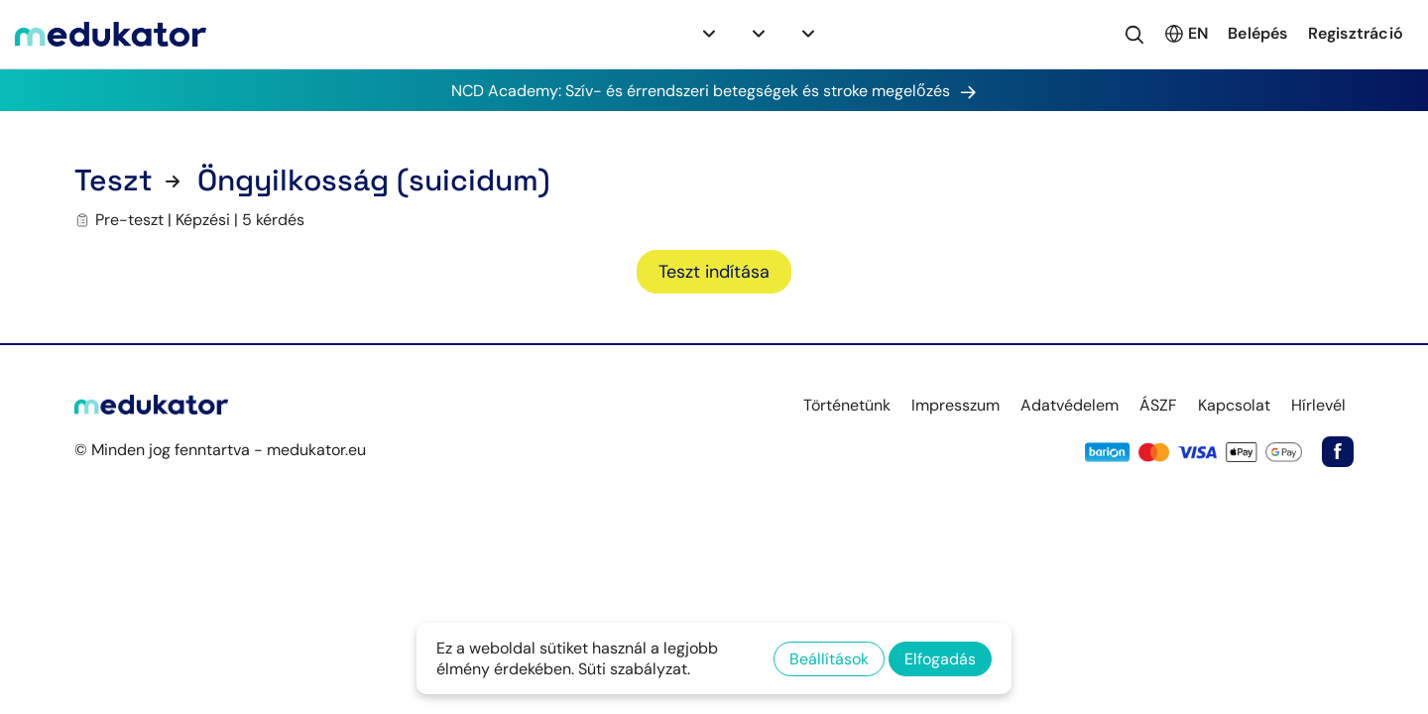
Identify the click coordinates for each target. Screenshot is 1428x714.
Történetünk (847, 405)
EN (1185, 34)
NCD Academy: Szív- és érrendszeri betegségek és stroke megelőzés (714, 90)
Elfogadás (940, 659)
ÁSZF (1158, 405)
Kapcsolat (1234, 405)
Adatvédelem (1069, 405)
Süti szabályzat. (634, 668)
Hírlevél (1318, 405)
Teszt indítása (714, 272)
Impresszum (955, 405)
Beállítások (829, 659)
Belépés (1257, 33)
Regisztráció (1355, 33)
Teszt (113, 180)
